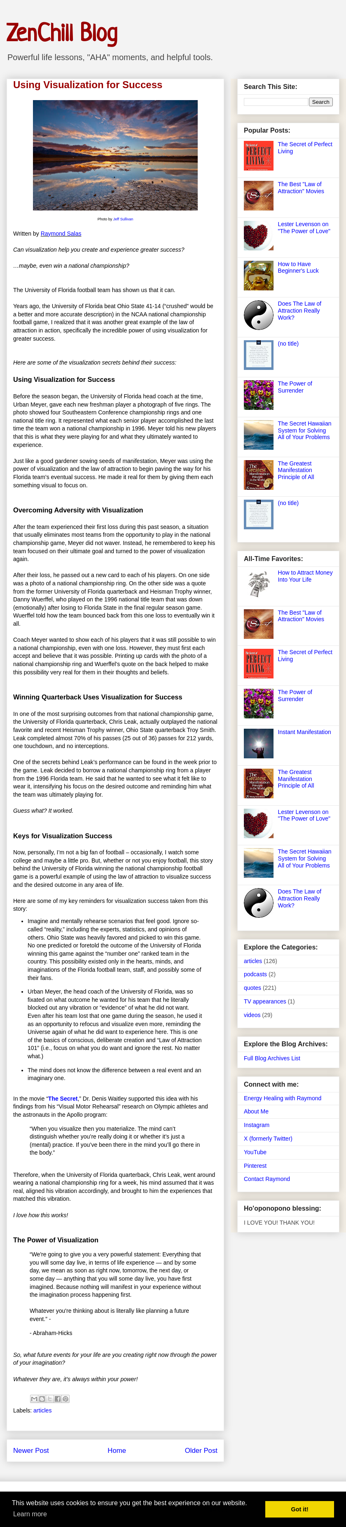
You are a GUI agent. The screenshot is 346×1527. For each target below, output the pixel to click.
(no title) (288, 343)
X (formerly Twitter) (268, 1138)
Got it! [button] (300, 1509)
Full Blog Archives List (272, 1058)
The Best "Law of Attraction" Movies (301, 187)
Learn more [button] (30, 1514)
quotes (252, 987)
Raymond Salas (61, 233)
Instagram (256, 1125)
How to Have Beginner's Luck (298, 267)
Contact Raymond (267, 1179)
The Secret (63, 1098)
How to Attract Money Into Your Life (305, 576)
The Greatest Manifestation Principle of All (296, 470)
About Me (256, 1111)
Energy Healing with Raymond (282, 1098)
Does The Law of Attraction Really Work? (300, 310)
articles (42, 1410)
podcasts (255, 974)
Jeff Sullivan (123, 219)
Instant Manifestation (304, 732)
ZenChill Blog (62, 35)
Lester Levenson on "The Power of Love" (304, 227)
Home (117, 1451)
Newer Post (31, 1451)
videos (252, 1015)
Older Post (201, 1451)
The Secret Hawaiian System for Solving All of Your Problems (305, 430)
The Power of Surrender (295, 387)
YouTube (255, 1152)
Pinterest (255, 1165)
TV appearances (265, 1001)
